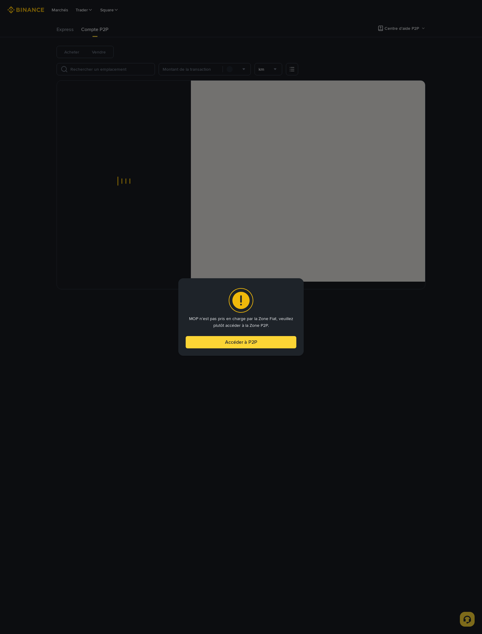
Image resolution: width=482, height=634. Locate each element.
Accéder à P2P (241, 343)
